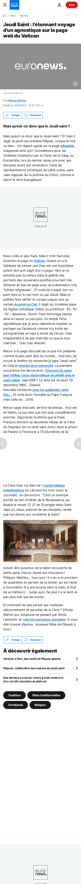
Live (72, 4)
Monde (24, 16)
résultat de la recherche (35, 366)
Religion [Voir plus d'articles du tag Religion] (40, 705)
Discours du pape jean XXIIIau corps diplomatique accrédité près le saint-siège (39, 375)
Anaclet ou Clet (25, 304)
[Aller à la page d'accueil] (14, 5)
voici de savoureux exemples (44, 619)
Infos (12, 16)
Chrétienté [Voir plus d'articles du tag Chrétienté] (15, 705)
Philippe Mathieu (16, 100)
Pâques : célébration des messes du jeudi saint (34, 668)
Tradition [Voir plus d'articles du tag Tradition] (14, 695)
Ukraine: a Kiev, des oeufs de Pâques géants (32, 658)
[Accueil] (4, 15)
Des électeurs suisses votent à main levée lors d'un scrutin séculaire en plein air (33, 679)
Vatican (39, 261)
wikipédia (67, 146)
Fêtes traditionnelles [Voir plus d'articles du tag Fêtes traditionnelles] (46, 695)
